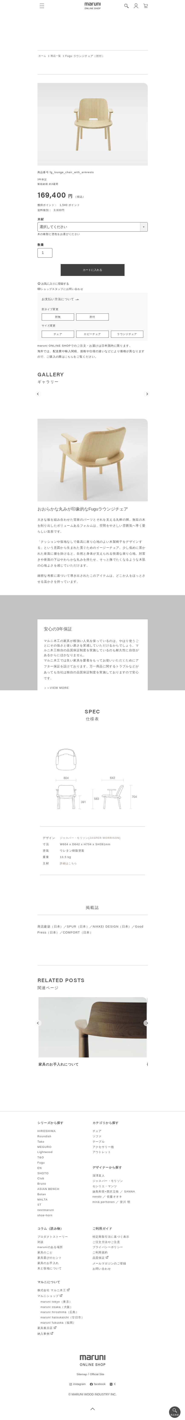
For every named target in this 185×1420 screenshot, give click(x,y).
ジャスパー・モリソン (108, 1182)
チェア (57, 335)
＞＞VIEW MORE (57, 689)
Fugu (41, 1164)
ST (39, 1206)
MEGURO (44, 1148)
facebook (100, 1385)
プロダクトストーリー (52, 1238)
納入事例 (43, 1335)
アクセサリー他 (103, 1148)
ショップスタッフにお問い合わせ (62, 289)
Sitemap (81, 1375)
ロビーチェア (92, 335)
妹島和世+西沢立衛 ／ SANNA (114, 1193)
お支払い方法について (59, 300)
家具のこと (45, 1254)
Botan (41, 1195)
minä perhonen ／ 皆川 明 (112, 1203)
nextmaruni (45, 1211)
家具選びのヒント (49, 1259)
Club (40, 1179)
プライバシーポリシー (108, 1248)
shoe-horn (45, 1216)
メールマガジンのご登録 (109, 1265)
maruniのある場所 (50, 1248)
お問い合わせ (102, 1270)
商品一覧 (57, 56)
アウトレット (102, 1153)
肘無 (58, 317)
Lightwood (45, 1153)
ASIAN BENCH (48, 1190)
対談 (40, 1243)
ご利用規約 (100, 1254)
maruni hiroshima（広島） (60, 1313)
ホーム (43, 56)
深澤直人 (99, 1177)
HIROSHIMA (46, 1132)
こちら (69, 358)
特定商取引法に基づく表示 (111, 1238)
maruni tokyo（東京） (56, 1303)
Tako (40, 1143)
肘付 (92, 317)
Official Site (97, 1375)
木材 (40, 219)
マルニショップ (48, 1297)
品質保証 (99, 1259)
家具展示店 (45, 1329)
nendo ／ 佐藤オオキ (107, 1198)
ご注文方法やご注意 (106, 1243)
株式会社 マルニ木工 (51, 1291)
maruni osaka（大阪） (57, 1308)
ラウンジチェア (127, 335)
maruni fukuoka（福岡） (58, 1324)
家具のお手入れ (48, 1264)
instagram (79, 1385)
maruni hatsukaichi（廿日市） (63, 1318)
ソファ (97, 1137)
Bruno (41, 1185)
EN (39, 1169)
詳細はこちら (69, 864)
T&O (40, 1158)
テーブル (99, 1143)
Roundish (44, 1137)
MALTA (42, 1201)
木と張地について (49, 1269)
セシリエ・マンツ (105, 1187)
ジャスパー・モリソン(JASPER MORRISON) (92, 839)
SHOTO (43, 1174)
